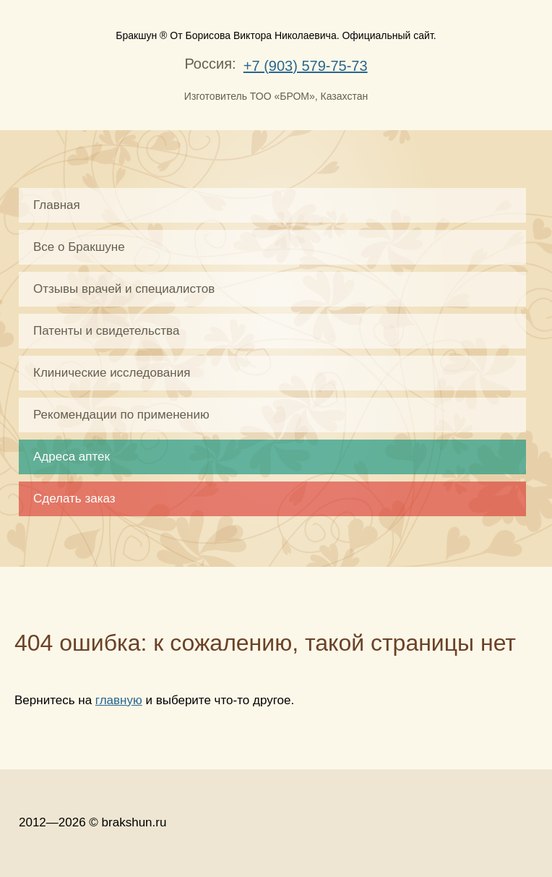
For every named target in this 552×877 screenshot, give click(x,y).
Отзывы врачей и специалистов (124, 289)
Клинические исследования (111, 373)
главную (118, 700)
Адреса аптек (71, 456)
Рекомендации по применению (121, 415)
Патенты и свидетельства (106, 331)
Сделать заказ (74, 498)
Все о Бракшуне (79, 247)
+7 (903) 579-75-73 (305, 66)
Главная (56, 205)
